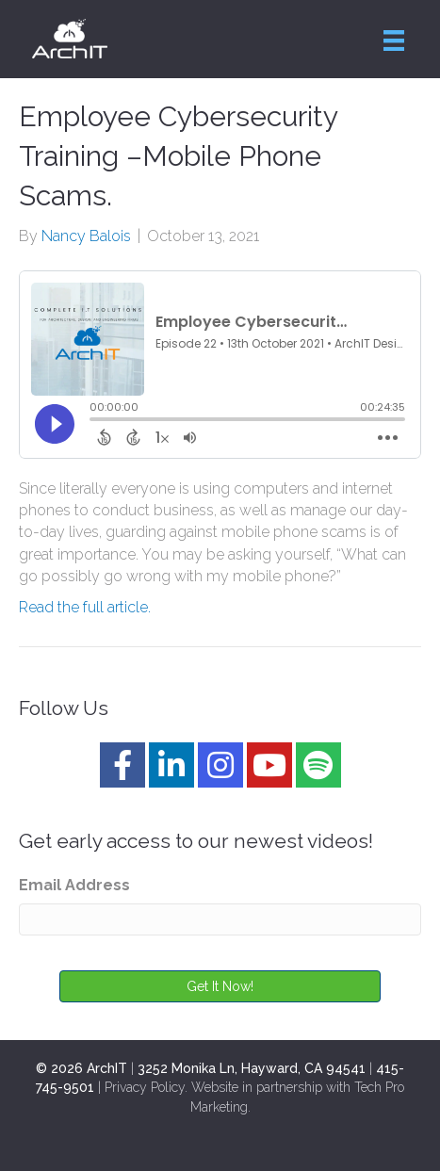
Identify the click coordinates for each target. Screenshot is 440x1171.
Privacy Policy (145, 1087)
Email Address (74, 885)
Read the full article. (85, 607)
